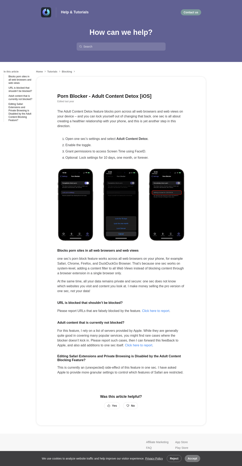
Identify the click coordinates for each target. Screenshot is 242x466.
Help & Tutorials (75, 12)
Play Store (181, 447)
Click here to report (155, 311)
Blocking (67, 71)
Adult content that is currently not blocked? (20, 98)
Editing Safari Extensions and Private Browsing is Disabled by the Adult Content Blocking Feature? (19, 112)
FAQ (149, 447)
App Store (181, 442)
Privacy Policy (154, 458)
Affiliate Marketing (157, 442)
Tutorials (52, 71)
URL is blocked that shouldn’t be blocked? (20, 89)
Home (39, 71)
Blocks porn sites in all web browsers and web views (19, 79)
